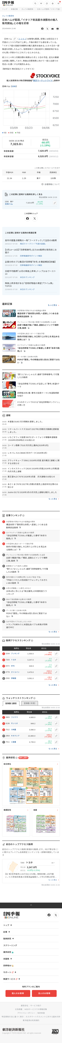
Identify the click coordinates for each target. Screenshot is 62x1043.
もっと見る (52, 305)
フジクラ (14, 717)
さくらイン (15, 672)
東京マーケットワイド (43, 80)
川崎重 (13, 730)
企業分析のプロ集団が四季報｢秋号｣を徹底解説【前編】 (30, 262)
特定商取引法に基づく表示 (13, 1017)
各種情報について (52, 184)
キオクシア (15, 736)
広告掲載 (18, 1009)
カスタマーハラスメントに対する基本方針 (43, 1017)
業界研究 (8, 952)
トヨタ (13, 660)
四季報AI (8, 965)
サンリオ (14, 723)
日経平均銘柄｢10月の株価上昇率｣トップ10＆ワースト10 (30, 272)
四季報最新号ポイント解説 (31, 256)
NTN (13, 666)
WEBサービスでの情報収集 (35, 1009)
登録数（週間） (11, 703)
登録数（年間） (30, 703)
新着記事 (14, 9)
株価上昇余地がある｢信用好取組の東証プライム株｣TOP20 (29, 284)
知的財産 (41, 1013)
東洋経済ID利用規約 (31, 1020)
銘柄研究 (8, 938)
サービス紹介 (35, 1006)
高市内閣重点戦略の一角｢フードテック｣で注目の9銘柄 (31, 240)
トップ (4, 9)
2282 (14, 86)
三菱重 (13, 742)
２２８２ (22, 39)
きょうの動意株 (27, 9)
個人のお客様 (18, 993)
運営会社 (24, 1006)
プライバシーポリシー (26, 1013)
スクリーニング (10, 945)
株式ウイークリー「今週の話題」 (33, 244)
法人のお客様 (44, 993)
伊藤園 (13, 678)
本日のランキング (27, 277)
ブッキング (15, 654)
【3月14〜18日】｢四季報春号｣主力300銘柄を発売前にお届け (31, 251)
